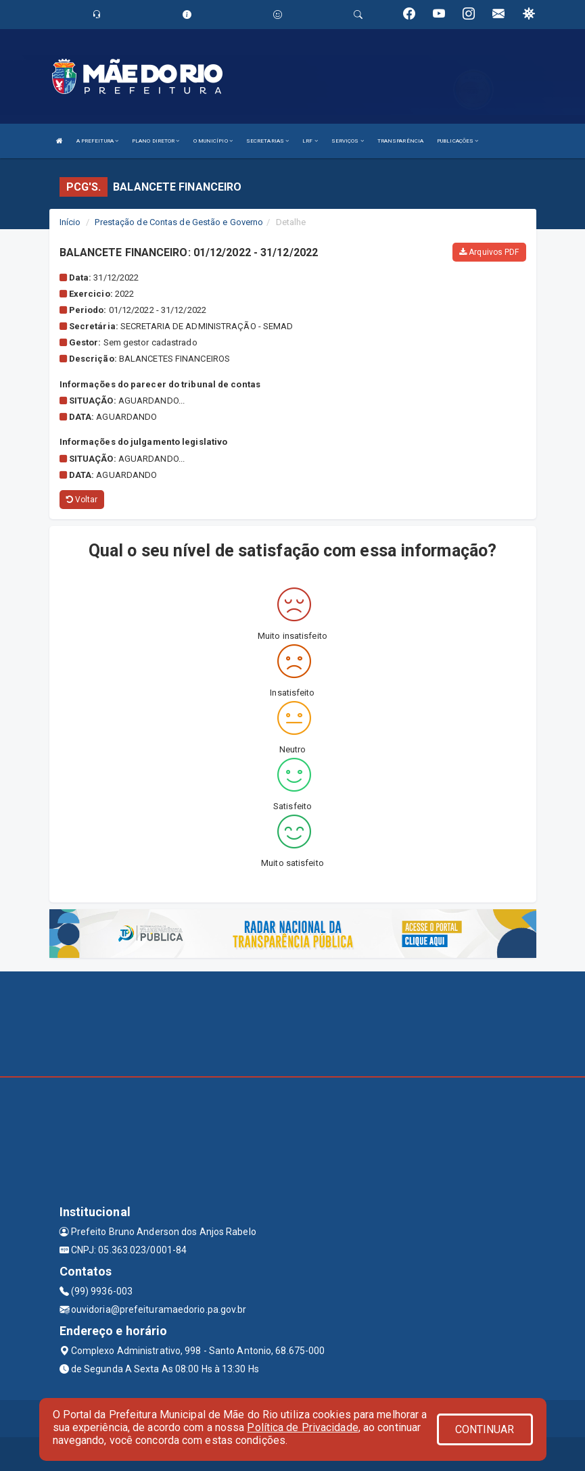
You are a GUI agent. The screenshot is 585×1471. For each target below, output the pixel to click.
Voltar (82, 499)
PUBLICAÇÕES (457, 141)
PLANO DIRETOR (156, 141)
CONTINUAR (485, 1429)
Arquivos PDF (489, 252)
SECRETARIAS (267, 141)
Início (70, 222)
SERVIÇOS (347, 141)
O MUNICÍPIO (213, 141)
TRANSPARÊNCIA (400, 141)
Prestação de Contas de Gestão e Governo (179, 222)
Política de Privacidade (302, 1427)
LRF (310, 141)
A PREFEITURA (97, 141)
